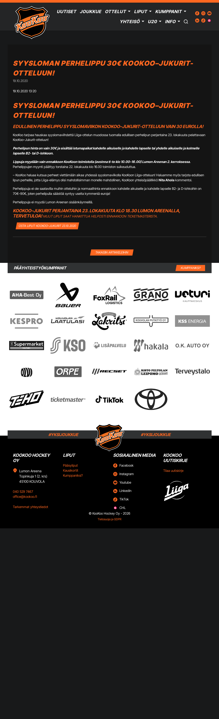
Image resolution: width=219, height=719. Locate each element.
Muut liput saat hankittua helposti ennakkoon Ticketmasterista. (100, 216)
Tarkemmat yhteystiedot (30, 507)
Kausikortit (70, 470)
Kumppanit (168, 11)
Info (170, 21)
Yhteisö (130, 21)
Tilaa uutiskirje (173, 471)
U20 (152, 21)
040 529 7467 (23, 492)
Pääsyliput (70, 465)
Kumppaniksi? (73, 475)
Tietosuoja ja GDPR (109, 519)
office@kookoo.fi (25, 497)
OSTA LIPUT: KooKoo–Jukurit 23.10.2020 (47, 226)
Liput (140, 11)
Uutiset (66, 11)
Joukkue (90, 11)
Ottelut (115, 11)
